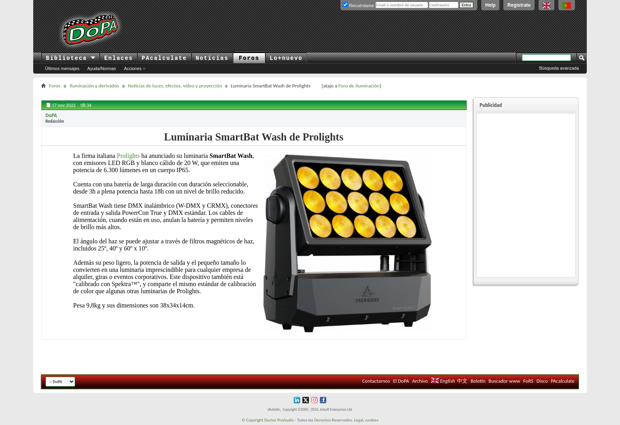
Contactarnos (376, 381)
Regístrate (519, 5)
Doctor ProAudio (278, 420)
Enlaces (118, 58)
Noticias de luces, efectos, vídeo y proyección (175, 86)
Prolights (128, 155)
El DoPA (401, 381)
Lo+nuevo (286, 58)
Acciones (133, 68)
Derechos (322, 420)
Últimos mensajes (62, 68)
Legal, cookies (366, 420)
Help (490, 5)
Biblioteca (70, 58)
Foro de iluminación (359, 86)
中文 (462, 381)
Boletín (478, 381)
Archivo (420, 381)
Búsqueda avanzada (559, 68)
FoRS (528, 381)
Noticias (212, 58)
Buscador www (504, 381)
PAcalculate (164, 58)
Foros (249, 58)
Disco (542, 381)
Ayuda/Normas (101, 68)
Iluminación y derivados (94, 86)
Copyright (254, 420)
